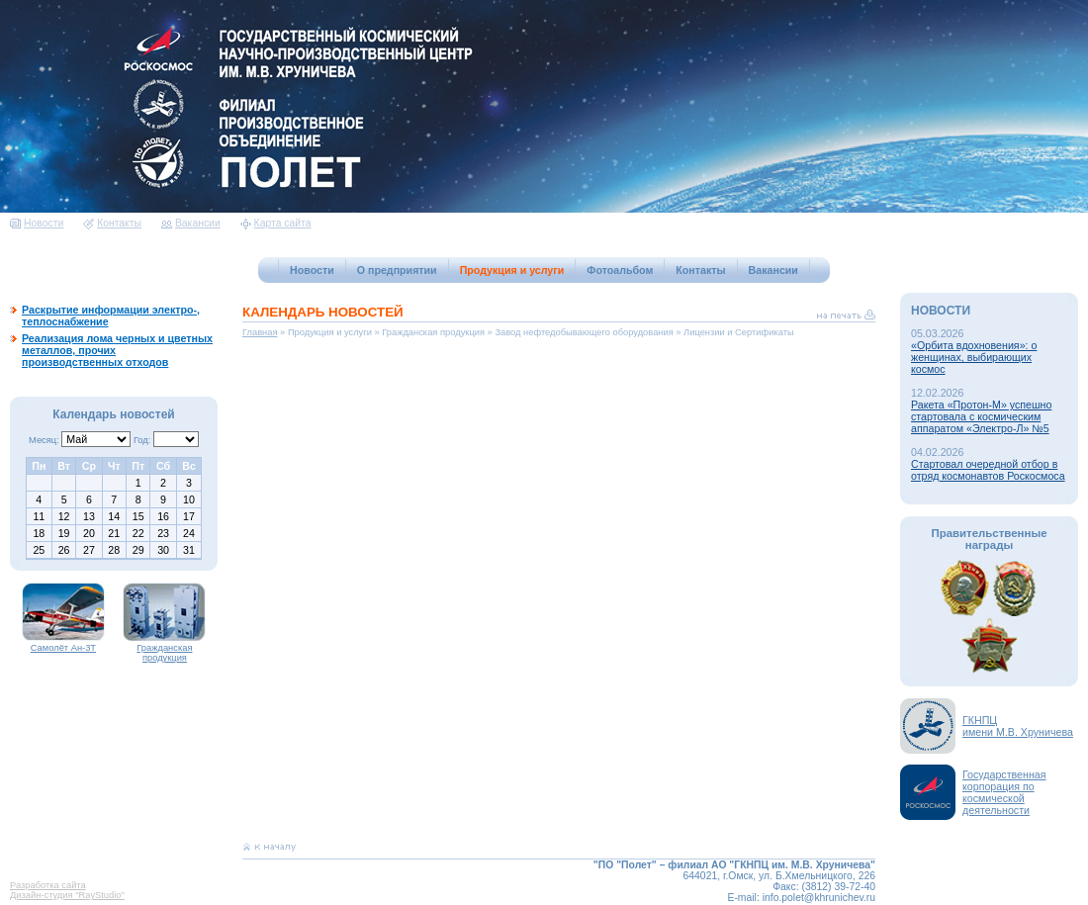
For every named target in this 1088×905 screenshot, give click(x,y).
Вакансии (191, 223)
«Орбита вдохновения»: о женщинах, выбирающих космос (974, 357)
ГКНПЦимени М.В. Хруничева (1017, 726)
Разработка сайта (48, 885)
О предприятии (397, 270)
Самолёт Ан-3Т (63, 644)
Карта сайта (276, 223)
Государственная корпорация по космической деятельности (1004, 792)
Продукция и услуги (512, 270)
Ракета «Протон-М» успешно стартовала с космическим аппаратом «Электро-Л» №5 (981, 416)
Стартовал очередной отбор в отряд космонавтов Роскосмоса (988, 470)
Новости (36, 223)
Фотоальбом (620, 270)
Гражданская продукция (164, 649)
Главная (260, 332)
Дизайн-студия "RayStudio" (67, 895)
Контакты (112, 223)
